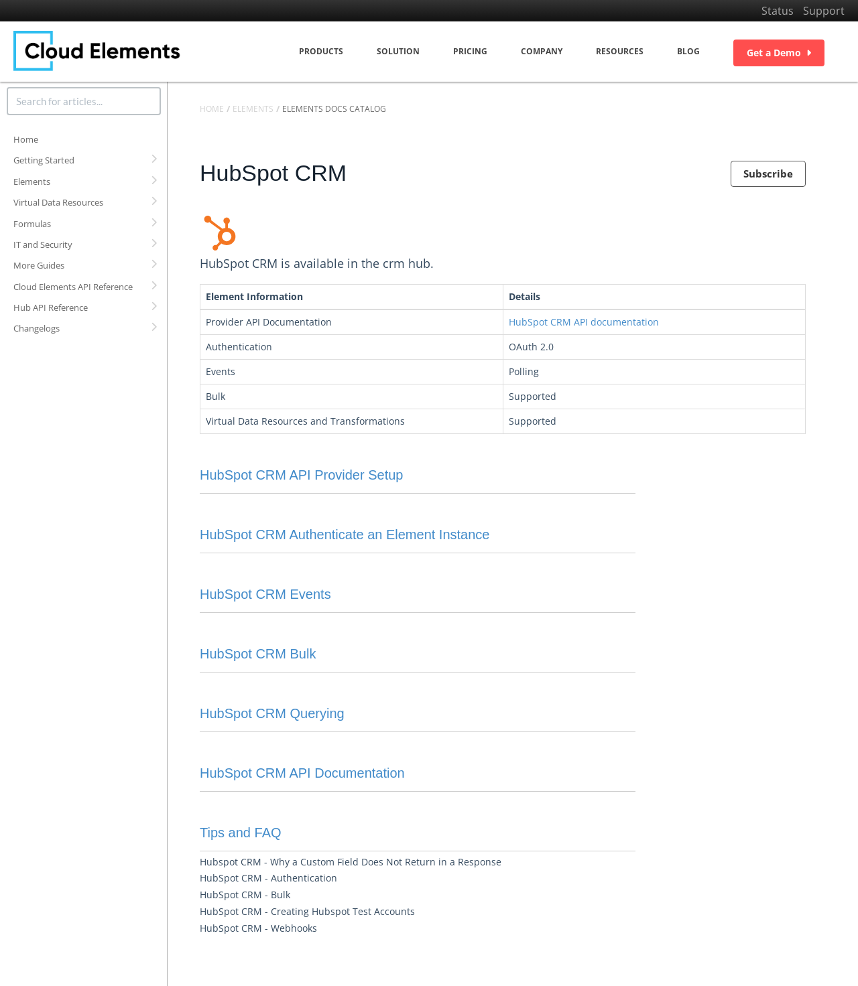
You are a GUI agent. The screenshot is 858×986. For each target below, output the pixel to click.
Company (541, 51)
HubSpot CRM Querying (272, 713)
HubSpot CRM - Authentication (268, 877)
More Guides (38, 265)
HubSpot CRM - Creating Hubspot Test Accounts (307, 911)
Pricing (470, 51)
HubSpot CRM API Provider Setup (301, 475)
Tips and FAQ (241, 832)
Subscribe (768, 173)
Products (321, 51)
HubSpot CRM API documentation (584, 321)
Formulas (32, 224)
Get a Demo (779, 52)
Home (25, 139)
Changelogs (36, 328)
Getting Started (43, 160)
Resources (620, 51)
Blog (688, 51)
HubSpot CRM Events (265, 594)
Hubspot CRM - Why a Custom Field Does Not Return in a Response (350, 861)
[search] (84, 101)
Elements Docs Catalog (334, 109)
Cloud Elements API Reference (73, 287)
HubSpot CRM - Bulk (245, 894)
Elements (31, 181)
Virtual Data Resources (58, 202)
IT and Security (42, 244)
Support (824, 10)
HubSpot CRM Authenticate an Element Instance (344, 534)
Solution (398, 51)
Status (777, 10)
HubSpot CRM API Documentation (302, 773)
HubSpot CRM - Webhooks (258, 928)
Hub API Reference (50, 307)
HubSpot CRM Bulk (258, 653)
